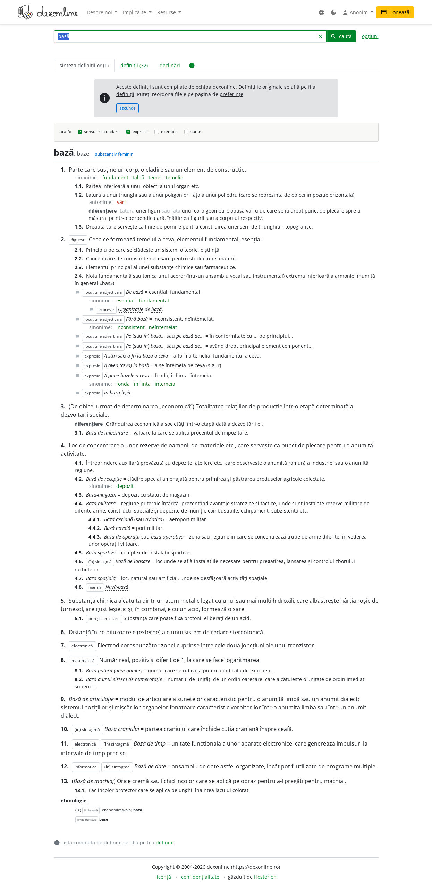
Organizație (130, 309)
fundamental (154, 300)
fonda (123, 383)
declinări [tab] (170, 65)
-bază (122, 587)
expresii (140, 132)
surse (195, 132)
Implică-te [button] (135, 12)
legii (125, 392)
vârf (121, 202)
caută (341, 36)
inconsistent (131, 327)
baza (115, 392)
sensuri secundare (102, 132)
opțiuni (370, 36)
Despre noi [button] (100, 12)
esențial (126, 300)
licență (163, 877)
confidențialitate (200, 877)
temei (156, 177)
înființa (143, 383)
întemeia (165, 383)
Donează (395, 12)
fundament (116, 177)
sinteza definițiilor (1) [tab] (84, 65)
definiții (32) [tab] (134, 65)
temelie (174, 177)
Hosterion (265, 877)
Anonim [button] (355, 12)
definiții (125, 94)
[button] (322, 12)
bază (156, 309)
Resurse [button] (167, 12)
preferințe (231, 94)
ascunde (127, 108)
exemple (169, 132)
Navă (111, 587)
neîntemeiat (163, 327)
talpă (139, 177)
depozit (125, 486)
